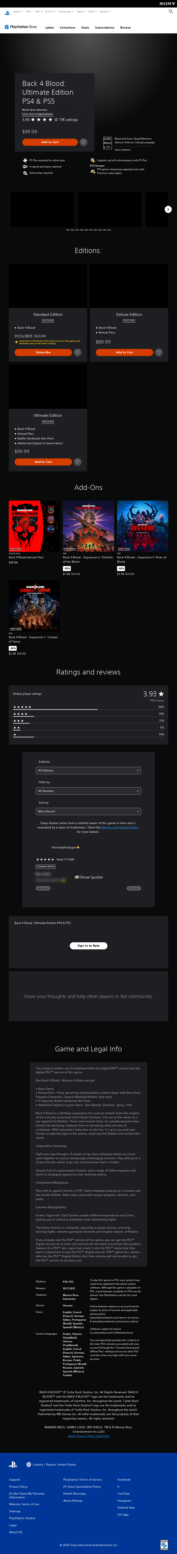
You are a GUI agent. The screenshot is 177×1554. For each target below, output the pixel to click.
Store (91, 11)
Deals (85, 23)
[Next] (168, 205)
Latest (49, 23)
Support (104, 11)
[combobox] (88, 766)
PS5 (28, 11)
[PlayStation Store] (21, 22)
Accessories (65, 11)
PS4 (37, 11)
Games (16, 11)
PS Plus (49, 11)
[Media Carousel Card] (42, 205)
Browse (125, 23)
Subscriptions (104, 23)
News (80, 11)
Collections (67, 23)
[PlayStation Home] (7, 12)
